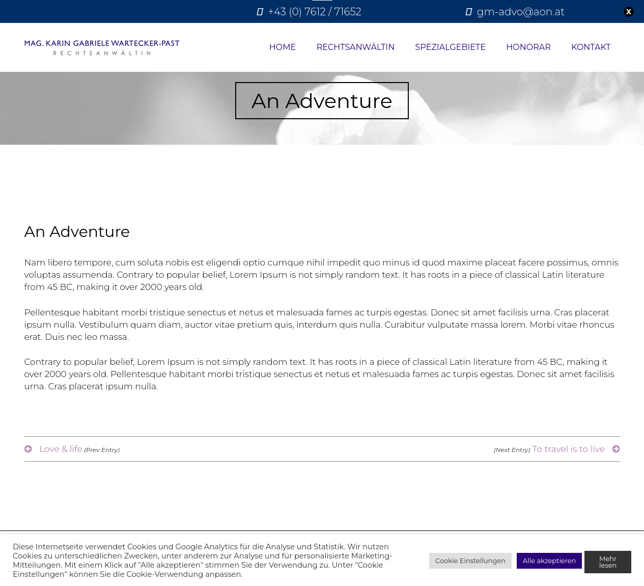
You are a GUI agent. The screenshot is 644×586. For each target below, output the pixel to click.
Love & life (72, 449)
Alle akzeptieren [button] (549, 560)
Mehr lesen (608, 561)
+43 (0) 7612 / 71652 (314, 12)
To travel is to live (557, 449)
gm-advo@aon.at (521, 12)
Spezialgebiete (450, 47)
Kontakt (590, 47)
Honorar (528, 47)
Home (282, 47)
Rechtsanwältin (356, 47)
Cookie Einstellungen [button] (470, 560)
